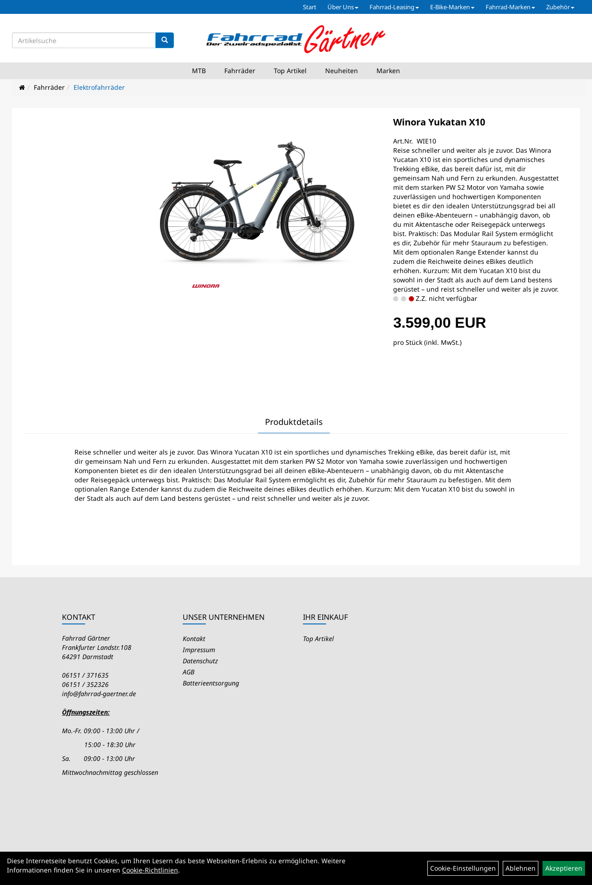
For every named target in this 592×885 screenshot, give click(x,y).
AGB (188, 671)
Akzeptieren (563, 868)
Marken (388, 70)
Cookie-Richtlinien (150, 870)
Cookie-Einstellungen (463, 868)
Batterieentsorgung (211, 683)
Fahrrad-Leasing (394, 7)
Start (309, 7)
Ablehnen (521, 868)
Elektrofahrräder (99, 87)
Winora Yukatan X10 (439, 122)
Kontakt (194, 638)
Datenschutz (200, 660)
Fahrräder (239, 70)
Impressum (199, 649)
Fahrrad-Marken (510, 7)
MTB (199, 70)
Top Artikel (290, 70)
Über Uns (342, 7)
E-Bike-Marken (452, 7)
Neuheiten (341, 70)
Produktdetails (294, 421)
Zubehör (560, 7)
